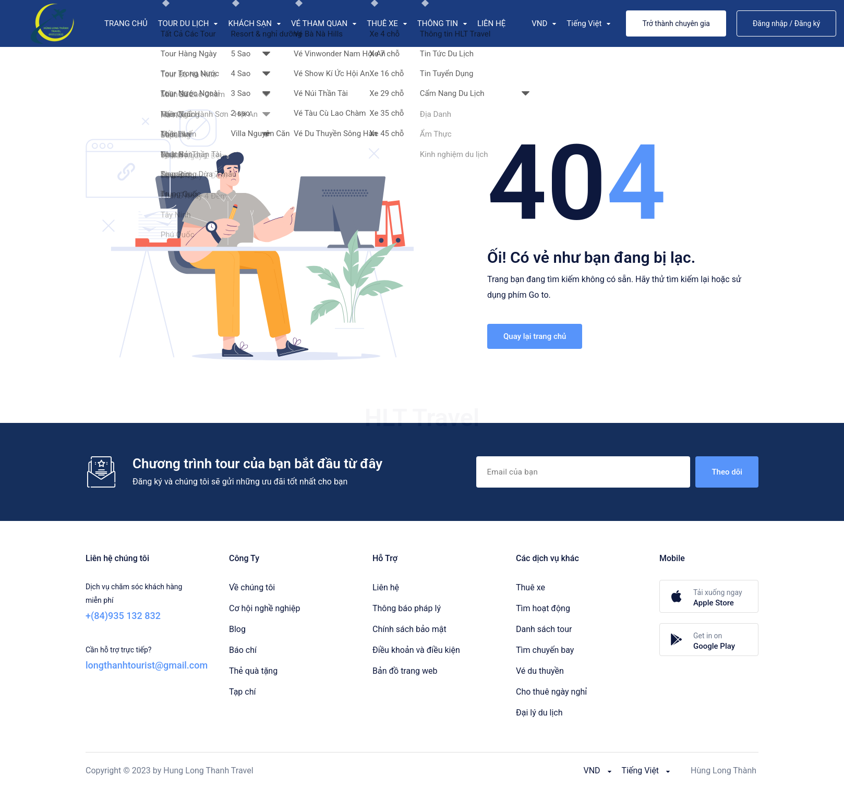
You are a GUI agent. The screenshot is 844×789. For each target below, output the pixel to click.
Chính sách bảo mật (409, 629)
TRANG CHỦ (126, 23)
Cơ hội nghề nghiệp (264, 608)
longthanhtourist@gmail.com (147, 665)
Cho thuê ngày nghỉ (551, 692)
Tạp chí (242, 692)
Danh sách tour (544, 629)
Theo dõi (727, 472)
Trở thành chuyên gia (676, 23)
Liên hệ (385, 587)
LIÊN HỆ (491, 23)
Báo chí (243, 650)
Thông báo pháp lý (406, 608)
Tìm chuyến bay (545, 650)
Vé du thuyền (540, 671)
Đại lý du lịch (539, 713)
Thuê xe (530, 587)
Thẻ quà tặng (253, 671)
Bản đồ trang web (404, 671)
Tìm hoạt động (543, 608)
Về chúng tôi (252, 587)
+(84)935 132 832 (123, 615)
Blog (237, 629)
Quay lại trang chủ (534, 336)
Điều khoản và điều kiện (416, 650)
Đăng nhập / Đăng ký (787, 23)
